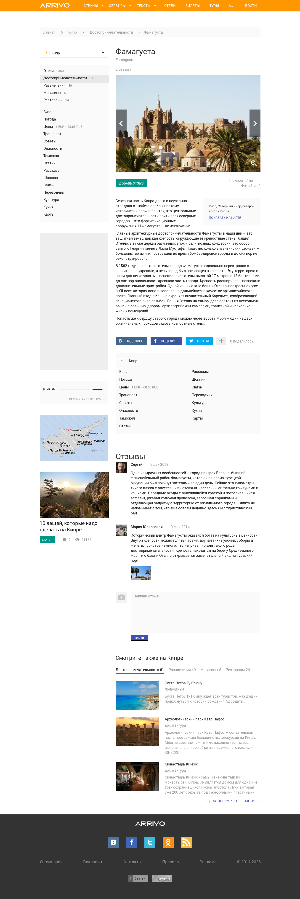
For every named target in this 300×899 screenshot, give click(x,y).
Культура (199, 402)
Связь (197, 387)
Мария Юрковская (147, 526)
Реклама (208, 861)
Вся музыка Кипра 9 (87, 399)
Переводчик (202, 394)
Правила (170, 861)
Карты (197, 418)
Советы (125, 402)
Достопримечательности (111, 32)
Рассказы (200, 371)
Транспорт (128, 394)
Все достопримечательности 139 (231, 801)
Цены (124, 387)
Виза (123, 371)
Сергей (136, 464)
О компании (51, 861)
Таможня (127, 418)
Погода (125, 379)
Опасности (128, 410)
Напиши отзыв (146, 596)
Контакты (132, 861)
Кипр (72, 32)
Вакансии (92, 861)
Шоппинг (199, 379)
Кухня (197, 410)
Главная (49, 32)
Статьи (125, 425)
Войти (251, 5)
